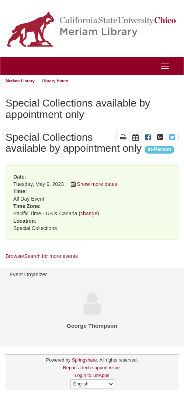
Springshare (84, 360)
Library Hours (55, 81)
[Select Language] (92, 384)
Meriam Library (20, 81)
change (88, 213)
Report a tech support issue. (92, 367)
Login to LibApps (92, 375)
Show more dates (97, 184)
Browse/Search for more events (42, 256)
